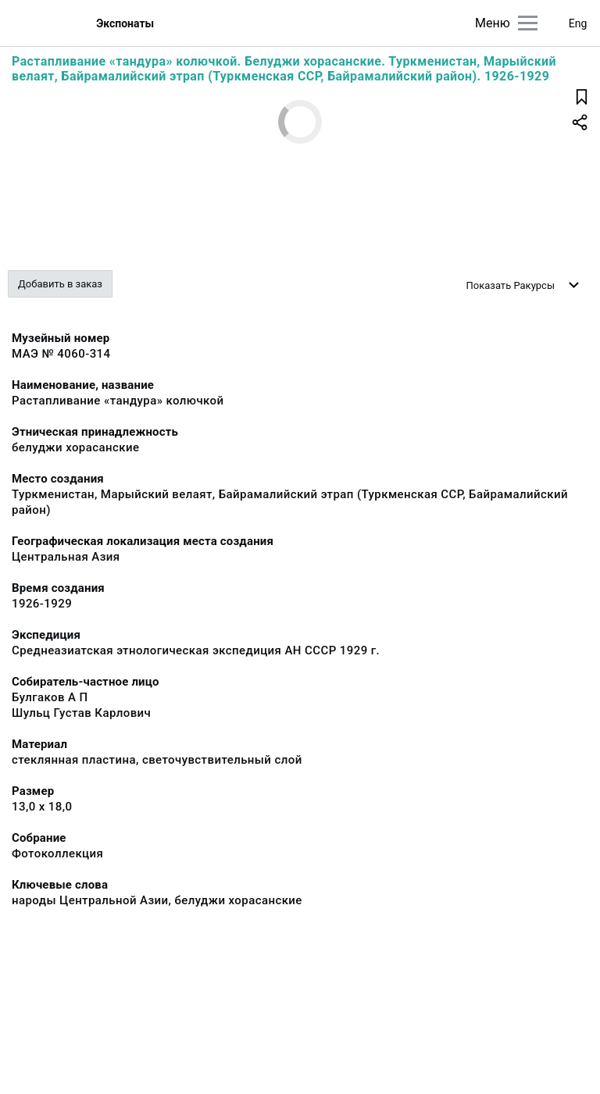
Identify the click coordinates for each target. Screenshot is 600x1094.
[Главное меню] (527, 23)
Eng (578, 23)
